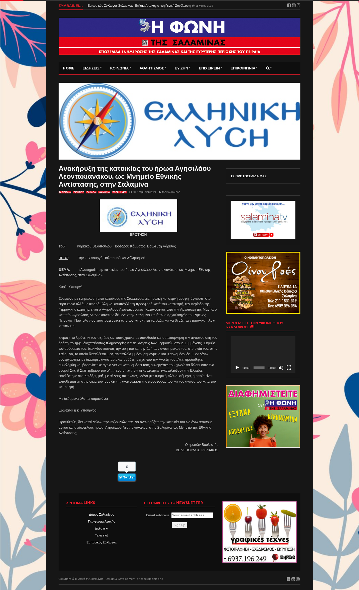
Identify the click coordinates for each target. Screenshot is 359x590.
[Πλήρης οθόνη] (288, 367)
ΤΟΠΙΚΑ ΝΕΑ (119, 192)
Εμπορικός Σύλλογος (101, 542)
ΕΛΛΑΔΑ (91, 192)
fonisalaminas (171, 192)
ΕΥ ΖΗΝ (181, 68)
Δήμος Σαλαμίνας (101, 514)
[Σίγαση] (280, 367)
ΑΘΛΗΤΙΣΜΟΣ (152, 68)
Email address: (179, 515)
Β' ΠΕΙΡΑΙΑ (65, 192)
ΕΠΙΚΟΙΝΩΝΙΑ (243, 68)
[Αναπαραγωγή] (237, 367)
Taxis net (101, 535)
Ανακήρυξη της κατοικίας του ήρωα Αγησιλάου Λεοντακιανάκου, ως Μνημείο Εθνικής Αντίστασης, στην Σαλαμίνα (135, 176)
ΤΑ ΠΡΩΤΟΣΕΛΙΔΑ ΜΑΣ (249, 176)
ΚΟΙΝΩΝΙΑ (119, 68)
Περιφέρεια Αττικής (101, 521)
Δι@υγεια (101, 528)
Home (68, 68)
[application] (263, 354)
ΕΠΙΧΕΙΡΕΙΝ (209, 68)
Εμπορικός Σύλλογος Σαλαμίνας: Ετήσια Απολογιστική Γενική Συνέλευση (139, 5)
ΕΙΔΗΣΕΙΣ (91, 68)
